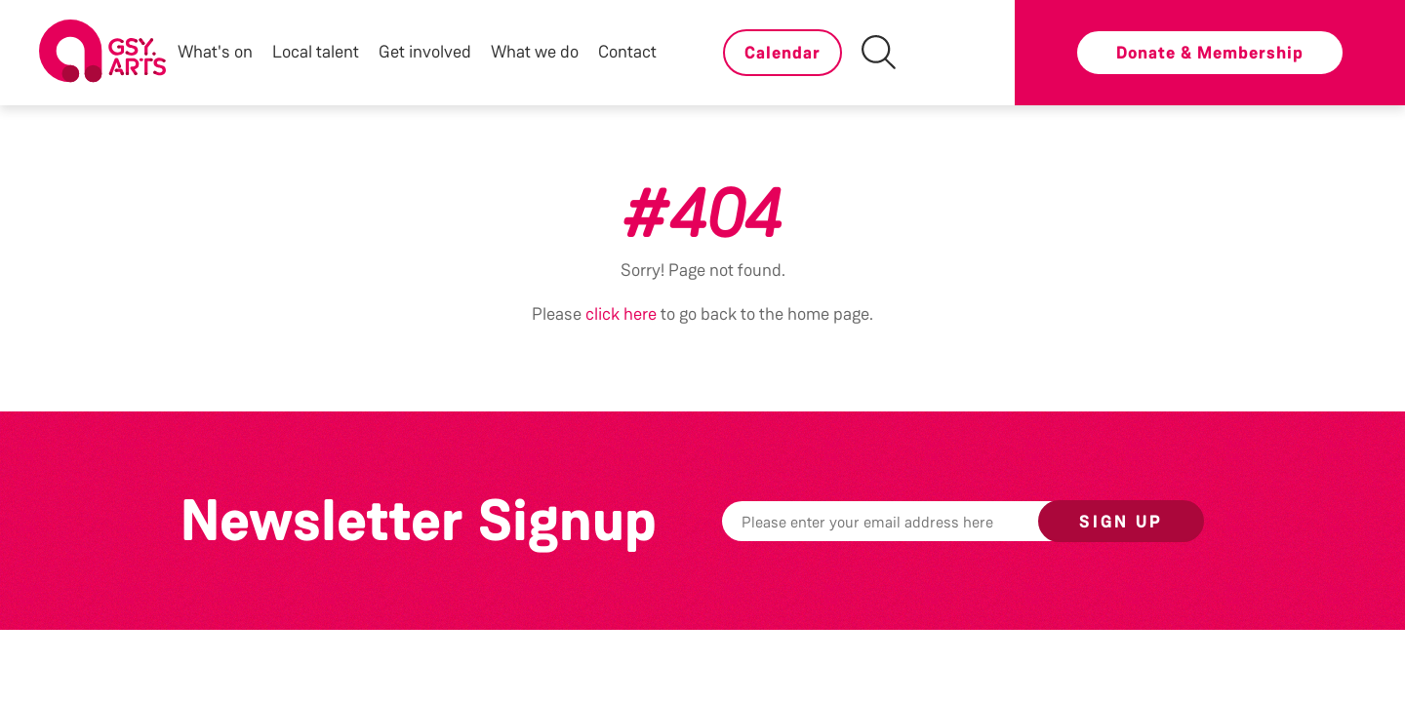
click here (621, 314)
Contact (627, 51)
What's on (215, 51)
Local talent (315, 51)
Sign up (1121, 521)
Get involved (425, 51)
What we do (535, 51)
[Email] (910, 521)
